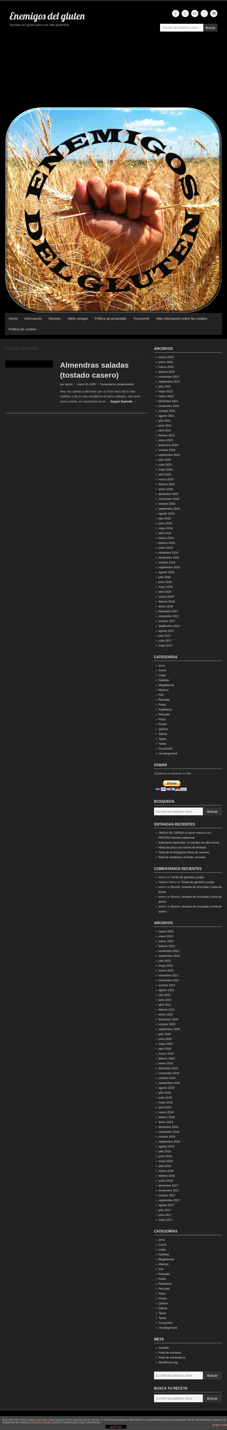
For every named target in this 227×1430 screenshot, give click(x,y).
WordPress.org (168, 1362)
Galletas (164, 680)
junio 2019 (165, 523)
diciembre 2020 (168, 445)
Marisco (164, 690)
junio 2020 (165, 464)
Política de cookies (22, 329)
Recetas (55, 318)
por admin (66, 384)
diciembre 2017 (168, 611)
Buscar (210, 28)
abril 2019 (165, 533)
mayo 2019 (166, 528)
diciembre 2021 (168, 401)
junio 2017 (165, 640)
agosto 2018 (166, 572)
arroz (162, 665)
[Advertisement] (113, 71)
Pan (161, 694)
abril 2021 (165, 430)
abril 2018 (165, 591)
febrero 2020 (167, 484)
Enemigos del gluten (47, 16)
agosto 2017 (166, 630)
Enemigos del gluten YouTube (194, 13)
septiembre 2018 (169, 567)
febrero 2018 (167, 601)
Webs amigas (78, 318)
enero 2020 (166, 489)
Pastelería (165, 709)
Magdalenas (166, 685)
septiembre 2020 (169, 455)
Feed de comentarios (172, 1357)
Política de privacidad (110, 318)
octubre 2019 (167, 503)
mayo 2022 (166, 391)
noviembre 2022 (169, 376)
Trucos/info (141, 318)
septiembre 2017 (169, 626)
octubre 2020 (167, 450)
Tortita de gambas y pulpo (187, 877)
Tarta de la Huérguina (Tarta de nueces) (184, 852)
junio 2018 (165, 582)
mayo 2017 (166, 645)
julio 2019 (165, 518)
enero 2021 (166, 440)
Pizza (162, 719)
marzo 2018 (166, 596)
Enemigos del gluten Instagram (204, 13)
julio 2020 (165, 459)
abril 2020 (165, 474)
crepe (162, 675)
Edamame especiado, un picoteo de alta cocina (189, 842)
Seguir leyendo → (123, 401)
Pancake (164, 699)
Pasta (162, 704)
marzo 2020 (166, 479)
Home (13, 318)
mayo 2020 (166, 469)
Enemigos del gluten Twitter (185, 13)
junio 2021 (165, 425)
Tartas (162, 743)
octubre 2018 (167, 562)
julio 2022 (165, 386)
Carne (162, 670)
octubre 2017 (167, 621)
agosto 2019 (166, 513)
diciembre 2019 (168, 494)
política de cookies (40, 1422)
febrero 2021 (167, 435)
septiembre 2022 (169, 381)
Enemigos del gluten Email (213, 13)
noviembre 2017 (169, 616)
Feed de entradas (170, 1352)
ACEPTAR (115, 1427)
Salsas (163, 734)
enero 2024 (166, 362)
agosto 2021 (166, 415)
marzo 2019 (166, 538)
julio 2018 (165, 577)
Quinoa (163, 729)
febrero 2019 (167, 542)
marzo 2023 (166, 367)
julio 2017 (165, 635)
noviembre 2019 (169, 499)
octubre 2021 (167, 411)
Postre (163, 724)
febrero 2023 (167, 371)
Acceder (164, 1347)
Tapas (162, 738)
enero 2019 (166, 547)
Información (33, 318)
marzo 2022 (166, 396)
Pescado (164, 714)
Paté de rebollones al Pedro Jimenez (182, 857)
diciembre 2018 (168, 552)
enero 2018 (166, 606)
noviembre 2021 (169, 406)
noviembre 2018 (169, 557)
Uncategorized (168, 753)
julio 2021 (165, 420)
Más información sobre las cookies (181, 318)
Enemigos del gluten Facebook (175, 13)
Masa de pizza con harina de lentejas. (183, 847)
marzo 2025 (166, 357)
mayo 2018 (166, 586)
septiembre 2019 (169, 508)
